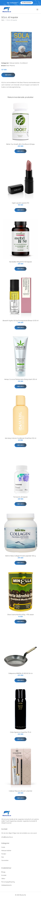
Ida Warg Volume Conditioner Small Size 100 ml (20, 438)
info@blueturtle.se (7, 837)
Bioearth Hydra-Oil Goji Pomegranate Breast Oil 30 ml (20, 320)
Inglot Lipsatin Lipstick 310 (20, 203)
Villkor (3, 878)
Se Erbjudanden (27, 2)
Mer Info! (8, 75)
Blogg (3, 872)
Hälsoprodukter (14, 63)
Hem (2, 20)
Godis (3, 847)
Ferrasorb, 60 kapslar (20, 497)
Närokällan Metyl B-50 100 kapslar (20, 262)
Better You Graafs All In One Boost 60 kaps (20, 144)
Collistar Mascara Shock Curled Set (20, 791)
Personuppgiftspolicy (8, 882)
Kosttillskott (24, 63)
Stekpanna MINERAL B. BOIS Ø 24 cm (20, 673)
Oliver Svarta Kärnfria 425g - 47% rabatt (20, 614)
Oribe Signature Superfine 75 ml (20, 732)
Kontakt (3, 875)
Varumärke (4, 860)
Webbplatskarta (6, 885)
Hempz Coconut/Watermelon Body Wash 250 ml (20, 379)
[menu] (37, 9)
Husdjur (3, 854)
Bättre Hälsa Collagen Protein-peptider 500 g (20, 556)
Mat (2, 857)
